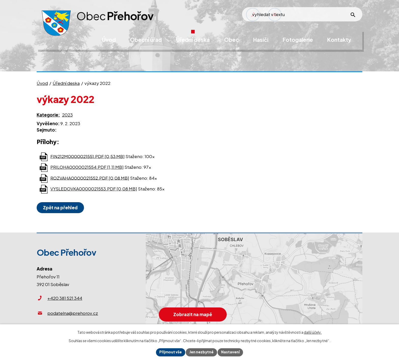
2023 (67, 115)
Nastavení (231, 352)
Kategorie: (48, 115)
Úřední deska (66, 83)
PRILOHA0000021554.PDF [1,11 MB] (87, 167)
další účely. (313, 332)
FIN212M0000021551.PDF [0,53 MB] (87, 156)
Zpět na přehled (60, 207)
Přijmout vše (170, 352)
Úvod (42, 83)
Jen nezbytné (201, 352)
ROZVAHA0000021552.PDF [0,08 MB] (89, 178)
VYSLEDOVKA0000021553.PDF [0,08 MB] (93, 188)
